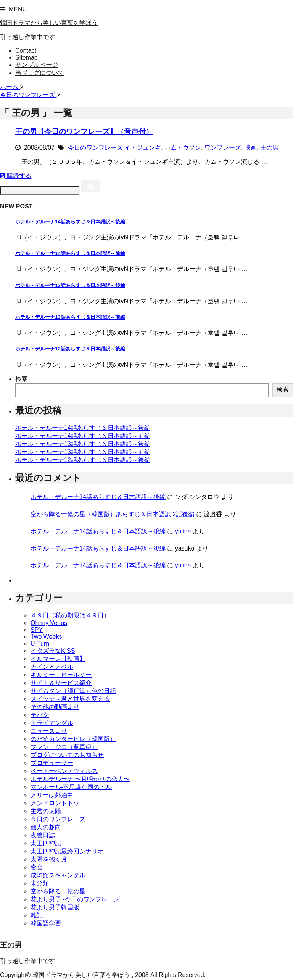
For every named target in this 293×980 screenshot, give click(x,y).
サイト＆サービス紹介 (61, 683)
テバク (40, 715)
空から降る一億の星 (58, 891)
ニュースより (49, 731)
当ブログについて (39, 72)
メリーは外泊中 (52, 795)
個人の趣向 (46, 827)
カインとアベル (52, 667)
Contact (25, 50)
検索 (21, 379)
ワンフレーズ (222, 147)
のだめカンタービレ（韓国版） (73, 739)
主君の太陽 (46, 811)
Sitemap (26, 57)
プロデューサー (52, 763)
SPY (37, 629)
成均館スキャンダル (58, 875)
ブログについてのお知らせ (67, 755)
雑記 (37, 915)
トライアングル (52, 723)
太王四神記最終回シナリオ (67, 851)
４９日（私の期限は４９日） (70, 615)
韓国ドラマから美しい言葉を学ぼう (49, 22)
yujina (183, 531)
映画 (251, 147)
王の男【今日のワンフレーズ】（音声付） (84, 132)
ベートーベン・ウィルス (64, 771)
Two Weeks (46, 636)
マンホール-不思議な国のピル (71, 787)
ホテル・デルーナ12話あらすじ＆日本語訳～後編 (70, 349)
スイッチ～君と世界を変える (70, 699)
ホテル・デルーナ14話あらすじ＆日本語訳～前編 (70, 253)
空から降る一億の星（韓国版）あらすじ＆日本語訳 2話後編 (112, 514)
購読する (15, 176)
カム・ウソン (182, 147)
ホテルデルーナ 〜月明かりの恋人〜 (80, 779)
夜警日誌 (43, 835)
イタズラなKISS (53, 650)
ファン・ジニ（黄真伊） (64, 747)
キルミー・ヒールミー (61, 675)
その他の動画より (55, 707)
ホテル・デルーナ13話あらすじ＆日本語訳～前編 (70, 317)
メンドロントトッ (55, 803)
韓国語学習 (46, 923)
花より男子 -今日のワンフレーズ (75, 899)
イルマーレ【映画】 (58, 658)
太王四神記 (46, 843)
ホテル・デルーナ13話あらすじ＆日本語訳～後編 (70, 285)
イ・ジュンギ (142, 147)
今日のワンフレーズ (95, 147)
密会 (37, 867)
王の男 (269, 147)
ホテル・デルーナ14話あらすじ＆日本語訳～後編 (70, 221)
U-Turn (40, 643)
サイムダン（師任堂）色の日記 (73, 691)
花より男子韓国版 (55, 907)
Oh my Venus (49, 623)
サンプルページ (36, 64)
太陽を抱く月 (49, 859)
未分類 (40, 883)
